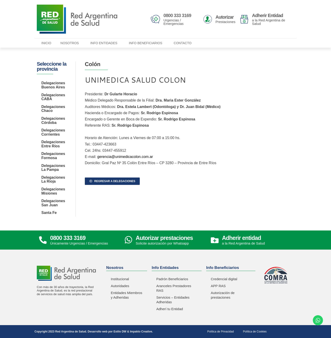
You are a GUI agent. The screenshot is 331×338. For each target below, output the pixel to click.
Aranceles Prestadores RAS (173, 288)
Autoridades (120, 286)
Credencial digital (224, 279)
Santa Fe (49, 213)
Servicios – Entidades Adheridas (172, 299)
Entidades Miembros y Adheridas (126, 295)
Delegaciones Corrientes (53, 132)
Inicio (46, 43)
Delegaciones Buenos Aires (53, 85)
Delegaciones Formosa (53, 156)
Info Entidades (105, 43)
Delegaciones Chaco (53, 109)
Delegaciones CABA (53, 97)
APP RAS (218, 286)
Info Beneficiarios (146, 43)
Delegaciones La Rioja (53, 179)
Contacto (182, 43)
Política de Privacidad (220, 331)
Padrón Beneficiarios (172, 279)
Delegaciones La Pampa (53, 168)
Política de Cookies (255, 331)
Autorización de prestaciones (222, 295)
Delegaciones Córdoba (53, 121)
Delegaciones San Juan (53, 203)
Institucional (120, 279)
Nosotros (70, 43)
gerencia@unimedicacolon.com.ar (125, 157)
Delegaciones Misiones (53, 191)
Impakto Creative (141, 331)
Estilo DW (120, 331)
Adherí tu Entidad (169, 309)
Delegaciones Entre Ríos (53, 144)
